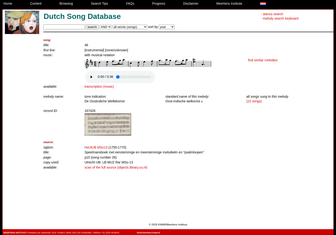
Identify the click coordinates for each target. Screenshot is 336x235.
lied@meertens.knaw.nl (148, 233)
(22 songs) (254, 101)
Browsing (66, 3)
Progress (158, 3)
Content (36, 3)
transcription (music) (99, 86)
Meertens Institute (229, 3)
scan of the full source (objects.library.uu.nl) (115, 167)
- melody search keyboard (279, 18)
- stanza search (272, 14)
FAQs (130, 3)
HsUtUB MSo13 (96, 147)
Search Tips (99, 3)
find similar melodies (263, 60)
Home (8, 3)
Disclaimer (190, 3)
